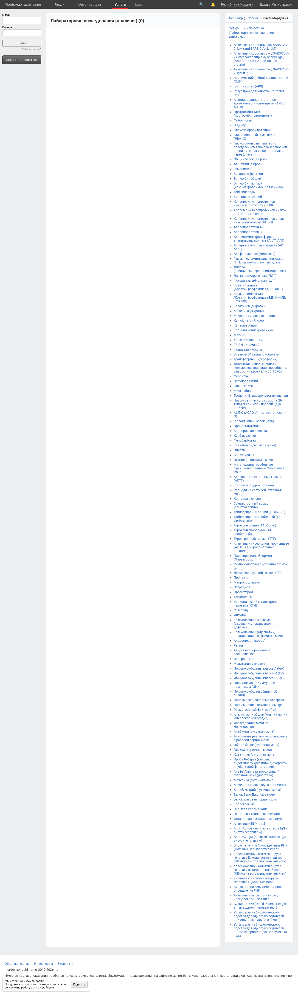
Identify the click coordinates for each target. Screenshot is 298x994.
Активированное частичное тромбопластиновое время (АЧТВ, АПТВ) (259, 103)
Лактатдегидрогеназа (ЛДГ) (255, 275)
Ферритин (241, 376)
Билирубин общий (247, 178)
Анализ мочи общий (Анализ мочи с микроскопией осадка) (261, 716)
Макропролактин (247, 582)
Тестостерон (243, 597)
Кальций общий (246, 325)
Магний (239, 335)
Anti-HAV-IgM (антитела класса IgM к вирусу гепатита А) (261, 838)
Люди (60, 4)
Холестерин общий (248, 197)
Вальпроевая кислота (250, 431)
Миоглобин (242, 391)
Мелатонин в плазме (249, 663)
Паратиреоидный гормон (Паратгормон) (253, 557)
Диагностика (254, 28)
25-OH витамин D (246, 345)
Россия (253, 18)
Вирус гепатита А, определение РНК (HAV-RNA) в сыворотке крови (260, 847)
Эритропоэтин (244, 659)
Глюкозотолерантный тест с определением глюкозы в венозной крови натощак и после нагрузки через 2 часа (260, 149)
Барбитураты (244, 455)
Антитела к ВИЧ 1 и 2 (249, 823)
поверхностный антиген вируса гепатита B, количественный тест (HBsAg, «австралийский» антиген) (260, 857)
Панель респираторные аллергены (260, 700)
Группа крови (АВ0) (248, 86)
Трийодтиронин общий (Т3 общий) (259, 512)
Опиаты (240, 450)
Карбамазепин (245, 435)
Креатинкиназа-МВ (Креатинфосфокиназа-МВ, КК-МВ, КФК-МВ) (260, 297)
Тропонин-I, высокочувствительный (261, 395)
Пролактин (242, 577)
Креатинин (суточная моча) (255, 754)
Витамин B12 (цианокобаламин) (258, 354)
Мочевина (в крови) (249, 311)
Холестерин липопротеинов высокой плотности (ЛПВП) (255, 203)
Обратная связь (17, 963)
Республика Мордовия (238, 4)
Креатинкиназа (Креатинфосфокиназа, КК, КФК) (258, 287)
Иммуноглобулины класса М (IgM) (260, 673)
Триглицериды (245, 192)
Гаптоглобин (243, 386)
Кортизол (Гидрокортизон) (254, 485)
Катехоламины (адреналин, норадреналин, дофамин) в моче (258, 634)
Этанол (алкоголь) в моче (253, 460)
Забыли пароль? (31, 49)
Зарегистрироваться (22, 60)
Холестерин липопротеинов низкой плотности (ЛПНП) (260, 212)
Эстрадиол (242, 587)
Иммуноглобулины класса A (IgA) (259, 668)
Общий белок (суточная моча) (256, 745)
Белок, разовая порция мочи (255, 799)
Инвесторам (43, 963)
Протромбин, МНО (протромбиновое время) (253, 113)
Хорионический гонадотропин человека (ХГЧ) (256, 603)
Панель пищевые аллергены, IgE (258, 705)
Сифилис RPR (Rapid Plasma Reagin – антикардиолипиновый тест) (261, 905)
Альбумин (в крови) (249, 164)
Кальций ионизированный (254, 330)
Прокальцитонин (247, 426)
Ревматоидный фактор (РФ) (255, 709)
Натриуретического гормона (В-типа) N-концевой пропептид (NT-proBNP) (259, 404)
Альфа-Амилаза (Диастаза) (255, 254)
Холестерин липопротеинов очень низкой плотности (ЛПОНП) (259, 220)
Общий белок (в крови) (251, 159)
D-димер (240, 125)
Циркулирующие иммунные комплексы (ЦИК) (255, 684)
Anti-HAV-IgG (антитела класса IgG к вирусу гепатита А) (261, 830)
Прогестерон (243, 592)
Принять (79, 984)
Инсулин (240, 615)
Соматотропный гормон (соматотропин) (252, 505)
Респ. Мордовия (275, 18)
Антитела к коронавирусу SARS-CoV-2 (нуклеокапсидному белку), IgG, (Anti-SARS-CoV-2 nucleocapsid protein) (261, 59)
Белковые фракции (248, 174)
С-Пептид (241, 610)
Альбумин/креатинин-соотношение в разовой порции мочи (260, 738)
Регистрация (282, 4)
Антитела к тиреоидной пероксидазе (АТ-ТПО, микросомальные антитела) (261, 547)
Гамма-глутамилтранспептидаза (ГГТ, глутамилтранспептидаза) (258, 260)
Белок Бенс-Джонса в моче (254, 794)
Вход (264, 4)
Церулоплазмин (246, 381)
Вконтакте (65, 963)
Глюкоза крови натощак (252, 130)
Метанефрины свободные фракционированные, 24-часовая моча (259, 468)
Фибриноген (243, 120)
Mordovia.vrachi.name (23, 4)
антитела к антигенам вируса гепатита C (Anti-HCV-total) (256, 880)
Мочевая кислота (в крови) (254, 316)
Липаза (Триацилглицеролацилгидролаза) (260, 269)
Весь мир (236, 18)
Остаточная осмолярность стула (259, 819)
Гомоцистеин (243, 169)
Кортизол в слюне (247, 498)
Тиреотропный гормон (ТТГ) (255, 538)
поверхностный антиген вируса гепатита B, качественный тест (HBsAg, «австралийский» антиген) (260, 869)
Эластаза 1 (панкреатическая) (257, 814)
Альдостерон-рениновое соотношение (252, 652)
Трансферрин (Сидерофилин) (255, 359)
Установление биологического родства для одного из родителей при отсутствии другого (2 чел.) (259, 916)
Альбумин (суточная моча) (254, 731)
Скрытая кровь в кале (250, 809)
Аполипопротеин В (248, 232)
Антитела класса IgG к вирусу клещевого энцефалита (256, 897)
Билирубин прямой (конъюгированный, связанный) (258, 185)
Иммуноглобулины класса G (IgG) (259, 678)
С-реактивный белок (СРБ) (254, 421)
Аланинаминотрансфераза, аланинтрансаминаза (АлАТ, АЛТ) (259, 238)
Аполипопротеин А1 (249, 227)
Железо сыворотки (248, 340)
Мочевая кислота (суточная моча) (260, 785)
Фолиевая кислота (248, 349)
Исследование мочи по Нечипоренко (251, 724)
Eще (138, 4)
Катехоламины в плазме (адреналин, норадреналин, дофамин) (254, 623)
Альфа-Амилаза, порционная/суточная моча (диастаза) (256, 773)
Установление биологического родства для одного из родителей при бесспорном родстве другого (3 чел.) (260, 930)
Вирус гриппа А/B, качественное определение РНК (258, 888)
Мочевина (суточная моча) (254, 780)
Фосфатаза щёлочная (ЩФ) (255, 280)
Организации (89, 4)
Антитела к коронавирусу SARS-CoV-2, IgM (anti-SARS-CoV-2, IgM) (261, 46)
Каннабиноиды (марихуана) (255, 445)
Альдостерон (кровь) (249, 640)
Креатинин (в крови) (249, 306)
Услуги (120, 4)
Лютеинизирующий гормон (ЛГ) (258, 573)
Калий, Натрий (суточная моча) (257, 790)
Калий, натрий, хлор (249, 320)
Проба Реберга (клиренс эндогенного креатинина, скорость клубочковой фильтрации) (260, 763)
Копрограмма (244, 804)
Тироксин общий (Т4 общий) (255, 525)
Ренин (238, 645)
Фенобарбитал (245, 440)
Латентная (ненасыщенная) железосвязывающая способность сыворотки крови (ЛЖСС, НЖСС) (260, 367)
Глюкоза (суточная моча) (253, 749)
